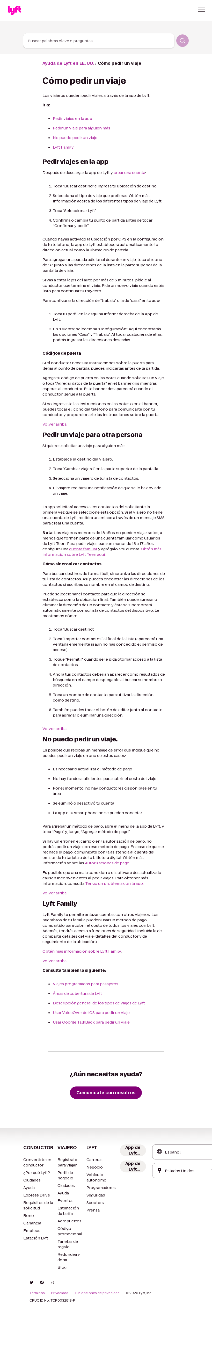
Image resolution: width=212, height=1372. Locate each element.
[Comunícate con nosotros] (106, 1092)
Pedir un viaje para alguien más (81, 128)
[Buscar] (182, 40)
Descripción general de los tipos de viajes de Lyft (99, 1003)
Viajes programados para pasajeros (85, 984)
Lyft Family (63, 147)
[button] (202, 10)
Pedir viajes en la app (72, 118)
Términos (37, 1293)
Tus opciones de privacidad (97, 1293)
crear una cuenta (129, 172)
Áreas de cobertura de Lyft (77, 993)
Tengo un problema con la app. (114, 883)
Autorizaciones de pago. (107, 863)
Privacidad (59, 1293)
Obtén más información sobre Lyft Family (81, 951)
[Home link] (14, 10)
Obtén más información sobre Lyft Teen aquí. (102, 551)
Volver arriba (54, 424)
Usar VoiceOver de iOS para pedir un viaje (91, 1012)
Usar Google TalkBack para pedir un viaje (91, 1022)
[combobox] (98, 40)
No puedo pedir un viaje (75, 137)
